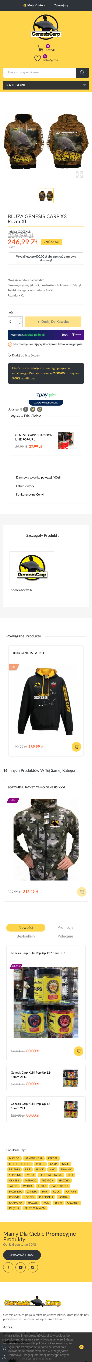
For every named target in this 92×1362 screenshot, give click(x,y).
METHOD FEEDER (20, 1164)
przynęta (15, 1191)
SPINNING (15, 1175)
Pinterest (39, 409)
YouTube (20, 1267)
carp (53, 1164)
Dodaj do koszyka (54, 321)
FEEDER (53, 1158)
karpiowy (15, 1202)
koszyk (14, 1197)
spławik (66, 1169)
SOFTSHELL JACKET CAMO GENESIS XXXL (37, 787)
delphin (14, 1169)
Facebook (8, 1267)
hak (44, 1191)
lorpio (29, 1197)
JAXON (13, 1186)
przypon (47, 1180)
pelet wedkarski (51, 1175)
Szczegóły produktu (43, 536)
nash (65, 1164)
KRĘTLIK (14, 1208)
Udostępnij (25, 409)
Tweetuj (32, 409)
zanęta (32, 1191)
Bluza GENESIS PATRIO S (29, 653)
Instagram (33, 1267)
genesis (14, 1180)
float (42, 1186)
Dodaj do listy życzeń (24, 355)
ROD (46, 1202)
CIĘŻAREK (73, 1202)
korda (63, 1197)
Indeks (15, 590)
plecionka (46, 1197)
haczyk (33, 1202)
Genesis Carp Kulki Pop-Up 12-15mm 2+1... (39, 953)
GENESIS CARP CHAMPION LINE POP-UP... (34, 437)
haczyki (64, 1180)
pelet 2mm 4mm (35, 1208)
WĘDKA (27, 1186)
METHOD (30, 1180)
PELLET (40, 1164)
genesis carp (34, 1158)
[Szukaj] (46, 73)
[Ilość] (13, 321)
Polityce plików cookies (37, 1359)
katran (71, 1191)
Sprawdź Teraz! (22, 1255)
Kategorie (16, 85)
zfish (58, 1202)
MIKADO (14, 1158)
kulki (56, 1191)
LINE (28, 1169)
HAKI (52, 1169)
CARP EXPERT (60, 1186)
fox (70, 1175)
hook (40, 1169)
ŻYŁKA (30, 1175)
